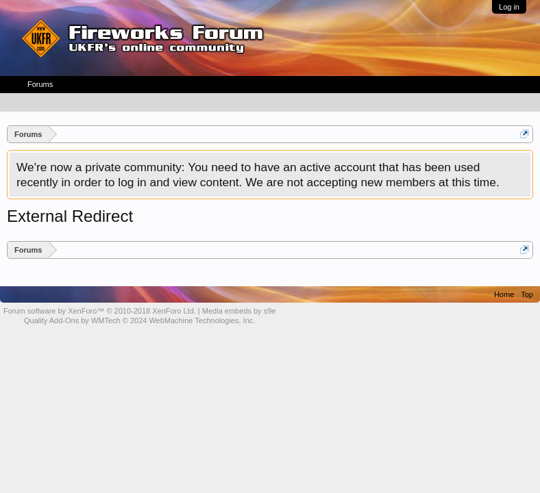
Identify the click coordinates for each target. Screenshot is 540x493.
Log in (509, 7)
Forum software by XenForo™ (99, 311)
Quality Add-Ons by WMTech (139, 320)
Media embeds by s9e (239, 311)
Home (504, 294)
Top (527, 294)
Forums (40, 84)
